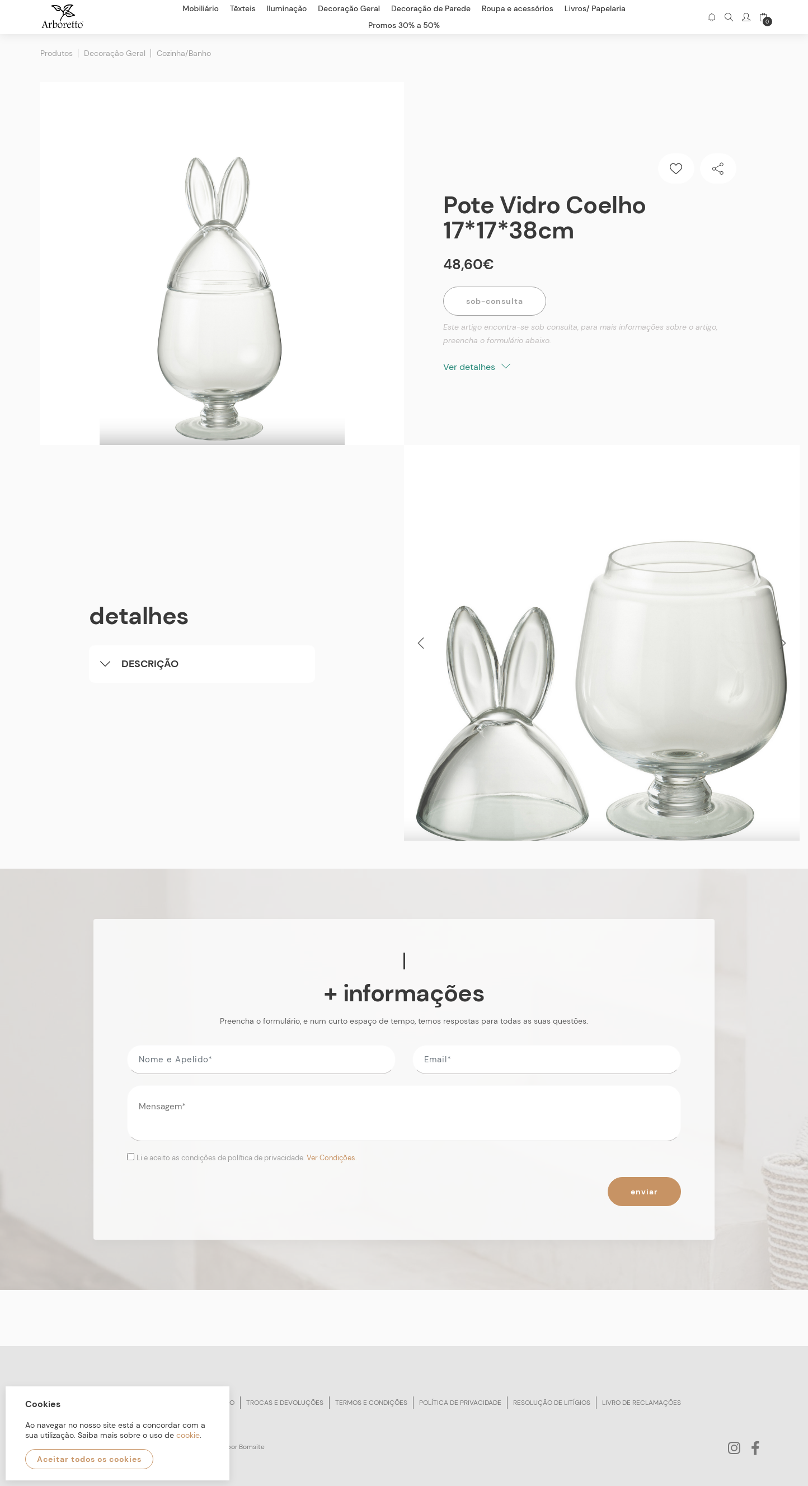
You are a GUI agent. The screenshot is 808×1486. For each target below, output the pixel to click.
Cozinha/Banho (184, 53)
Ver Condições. (332, 1157)
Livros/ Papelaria (595, 8)
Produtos (56, 53)
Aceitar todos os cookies (89, 1459)
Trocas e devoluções (284, 1402)
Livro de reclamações (641, 1402)
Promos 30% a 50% (404, 25)
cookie (188, 1435)
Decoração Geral (114, 53)
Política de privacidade (460, 1402)
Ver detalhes (476, 367)
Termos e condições (371, 1402)
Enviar (644, 1192)
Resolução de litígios (551, 1402)
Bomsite (252, 1446)
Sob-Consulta (494, 301)
